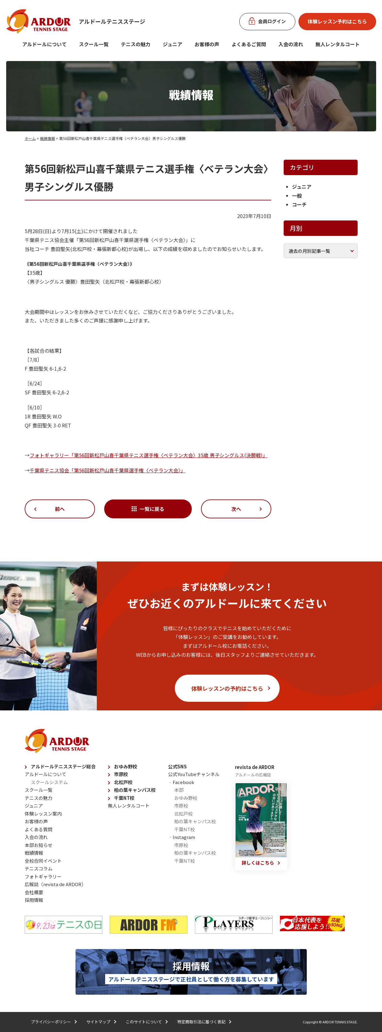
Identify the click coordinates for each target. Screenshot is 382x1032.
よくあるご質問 (249, 44)
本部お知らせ (38, 845)
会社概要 (34, 892)
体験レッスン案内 (43, 813)
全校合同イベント (43, 860)
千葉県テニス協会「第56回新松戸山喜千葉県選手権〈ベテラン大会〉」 (108, 470)
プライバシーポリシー (51, 1022)
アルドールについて (44, 44)
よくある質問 (38, 829)
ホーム (30, 138)
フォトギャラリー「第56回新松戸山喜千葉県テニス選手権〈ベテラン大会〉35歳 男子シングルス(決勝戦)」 (149, 455)
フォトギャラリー (43, 876)
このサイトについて (144, 1022)
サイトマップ (98, 1022)
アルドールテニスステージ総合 (63, 766)
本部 (178, 790)
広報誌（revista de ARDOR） (55, 884)
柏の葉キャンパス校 (135, 790)
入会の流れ (290, 44)
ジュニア (172, 44)
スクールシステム (49, 782)
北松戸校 (123, 782)
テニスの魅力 (135, 44)
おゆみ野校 (125, 766)
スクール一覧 (94, 44)
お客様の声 (207, 44)
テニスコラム (38, 868)
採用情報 (34, 900)
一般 (297, 195)
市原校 (121, 774)
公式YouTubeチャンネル (194, 774)
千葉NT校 (124, 798)
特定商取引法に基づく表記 (201, 1022)
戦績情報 (47, 138)
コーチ (299, 204)
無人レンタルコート (129, 805)
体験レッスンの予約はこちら (227, 688)
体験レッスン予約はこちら (337, 21)
